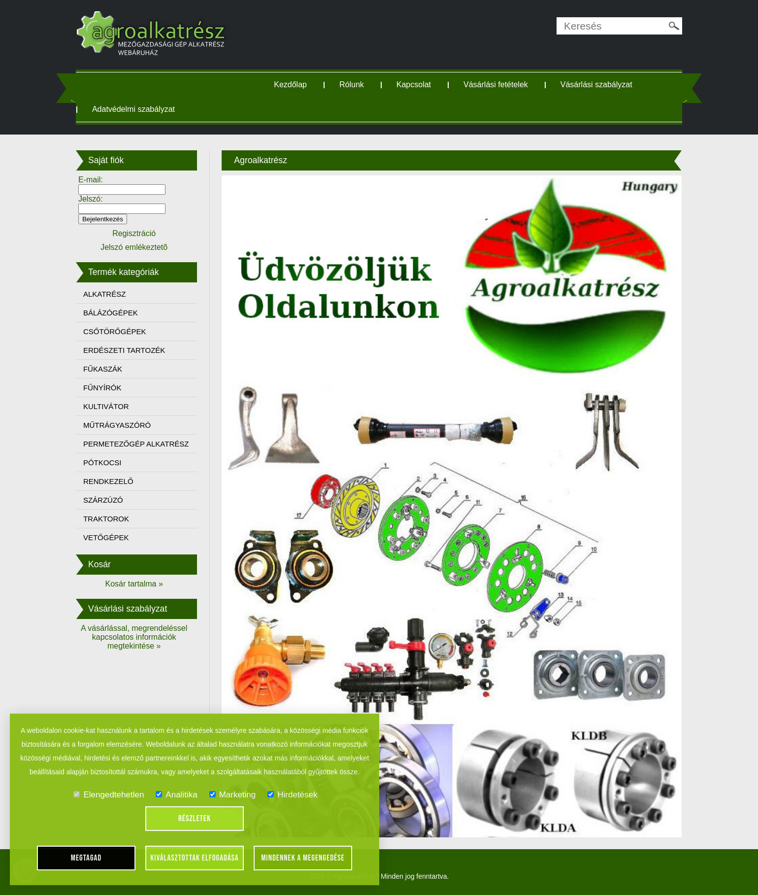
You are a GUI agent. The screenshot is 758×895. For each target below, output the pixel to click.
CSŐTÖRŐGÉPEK (114, 331)
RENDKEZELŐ (108, 481)
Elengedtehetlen (108, 794)
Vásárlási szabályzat (596, 84)
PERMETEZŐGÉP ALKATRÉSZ (136, 444)
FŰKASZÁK (102, 369)
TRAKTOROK (106, 519)
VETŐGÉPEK (106, 537)
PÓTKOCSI (102, 462)
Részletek (194, 819)
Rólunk (351, 84)
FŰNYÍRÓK (102, 387)
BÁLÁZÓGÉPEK (110, 313)
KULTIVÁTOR (106, 406)
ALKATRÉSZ (104, 294)
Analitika (176, 794)
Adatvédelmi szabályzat (133, 109)
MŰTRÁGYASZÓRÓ (117, 425)
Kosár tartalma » (134, 584)
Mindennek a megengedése (303, 858)
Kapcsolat (413, 84)
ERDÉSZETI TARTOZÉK (124, 350)
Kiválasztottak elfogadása (194, 858)
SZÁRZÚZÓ (103, 500)
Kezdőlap (290, 84)
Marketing (232, 794)
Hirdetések (292, 794)
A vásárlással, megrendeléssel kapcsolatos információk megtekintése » (134, 637)
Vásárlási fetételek (495, 84)
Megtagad (86, 858)
